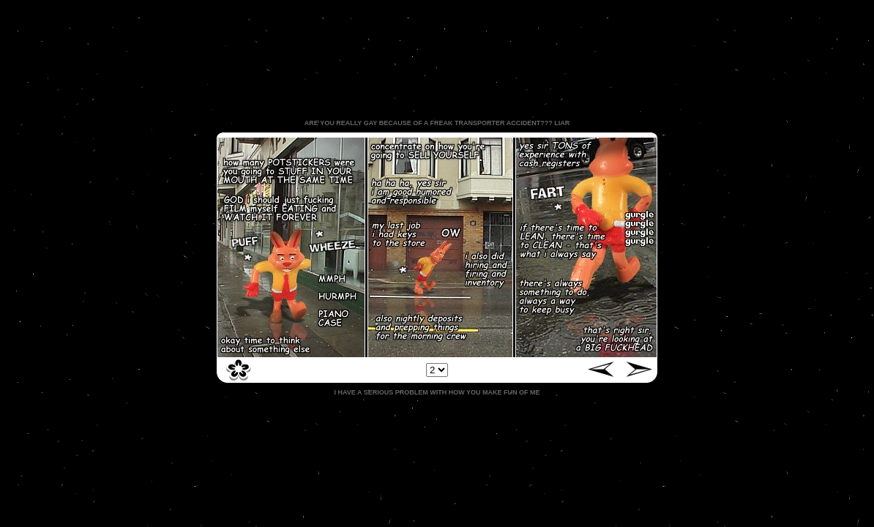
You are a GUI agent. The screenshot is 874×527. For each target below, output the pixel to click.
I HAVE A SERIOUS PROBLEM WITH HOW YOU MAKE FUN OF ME (436, 392)
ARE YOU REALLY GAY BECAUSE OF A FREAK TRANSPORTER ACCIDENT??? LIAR (437, 123)
